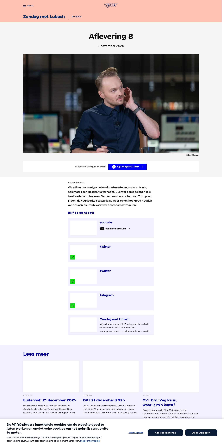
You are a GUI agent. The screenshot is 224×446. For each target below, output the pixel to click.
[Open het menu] (28, 5)
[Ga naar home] (111, 6)
